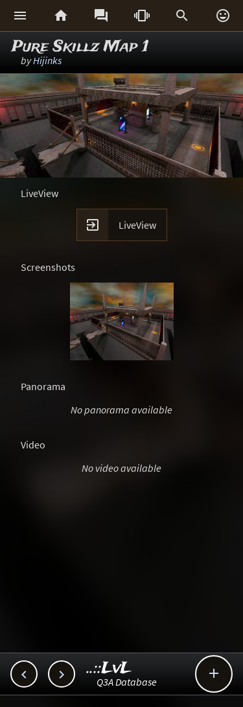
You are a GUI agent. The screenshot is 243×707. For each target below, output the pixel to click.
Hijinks (47, 60)
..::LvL (109, 668)
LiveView (137, 224)
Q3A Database (127, 681)
